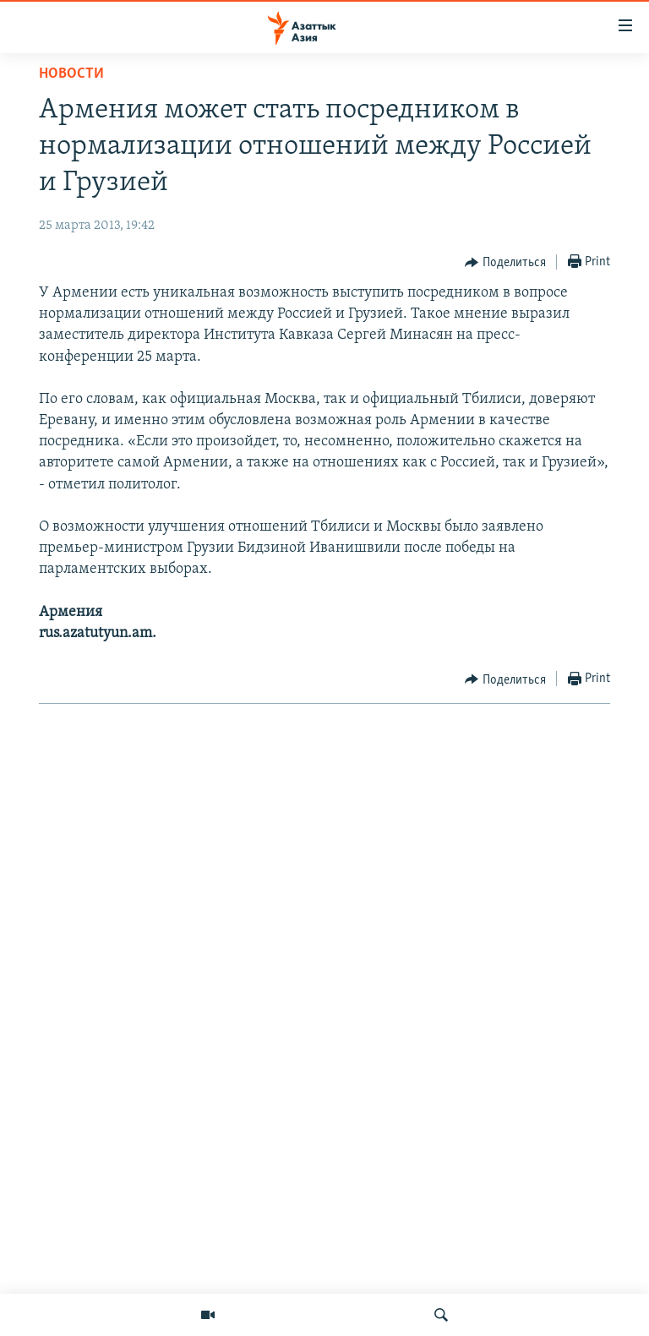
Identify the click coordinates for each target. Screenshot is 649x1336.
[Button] (505, 263)
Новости (71, 74)
